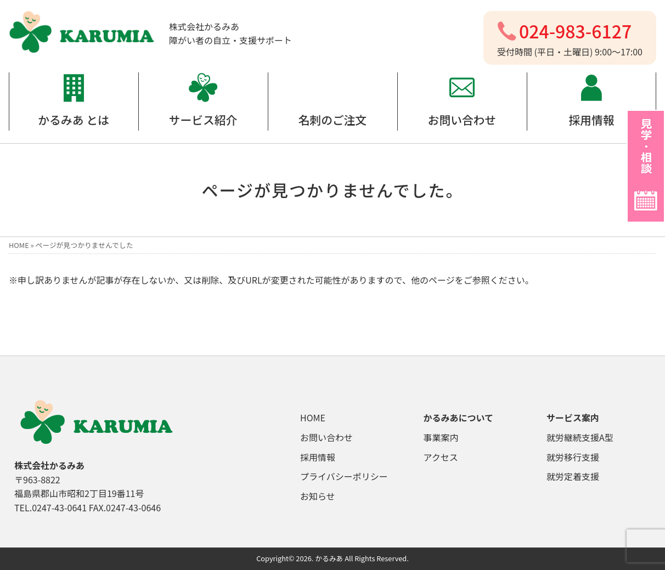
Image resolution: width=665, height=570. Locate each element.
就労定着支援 (572, 476)
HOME (19, 245)
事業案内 (441, 437)
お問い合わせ (462, 119)
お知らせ (317, 496)
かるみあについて (459, 417)
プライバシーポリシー (344, 476)
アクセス (441, 457)
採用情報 (591, 119)
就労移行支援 (572, 457)
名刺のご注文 (332, 119)
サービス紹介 (203, 119)
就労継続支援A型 (579, 437)
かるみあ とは (73, 119)
